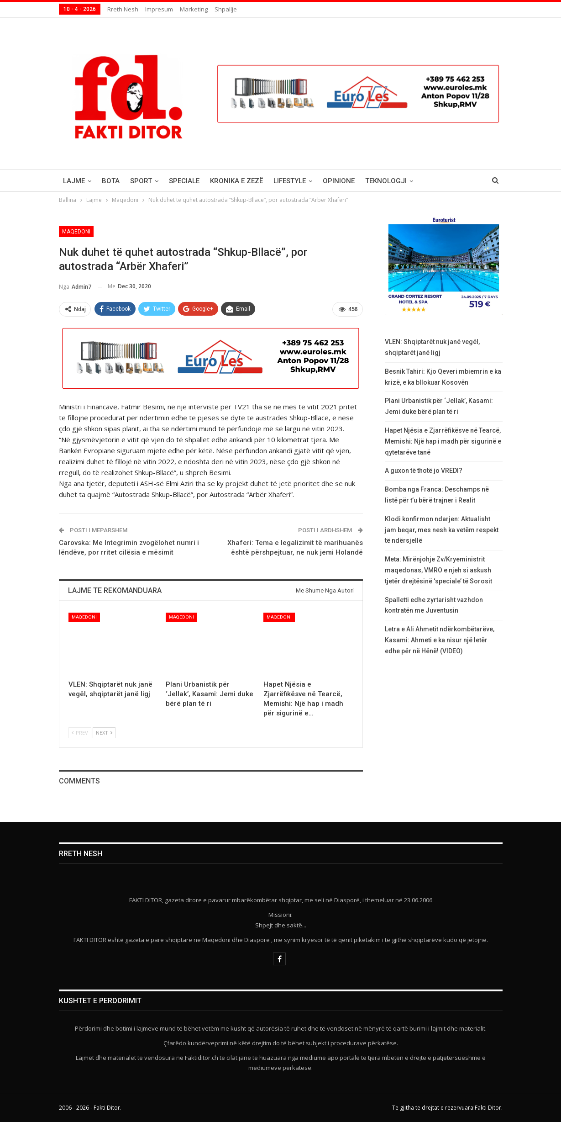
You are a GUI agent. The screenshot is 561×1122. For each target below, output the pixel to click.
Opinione (339, 181)
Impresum (159, 9)
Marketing (194, 9)
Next (104, 732)
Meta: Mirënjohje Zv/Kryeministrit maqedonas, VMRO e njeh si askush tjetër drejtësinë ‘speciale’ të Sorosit (438, 570)
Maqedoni (76, 231)
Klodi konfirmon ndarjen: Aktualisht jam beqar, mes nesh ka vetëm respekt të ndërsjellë (441, 530)
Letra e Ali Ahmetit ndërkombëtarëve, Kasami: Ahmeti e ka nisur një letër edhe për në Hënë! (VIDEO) (439, 640)
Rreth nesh (122, 9)
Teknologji (386, 181)
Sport (141, 181)
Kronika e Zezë (236, 181)
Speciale (184, 181)
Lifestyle (289, 181)
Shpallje (226, 9)
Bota (111, 181)
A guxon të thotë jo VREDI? (423, 470)
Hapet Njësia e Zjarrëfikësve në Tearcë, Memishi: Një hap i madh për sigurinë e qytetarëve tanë (443, 441)
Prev (80, 732)
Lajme (74, 181)
